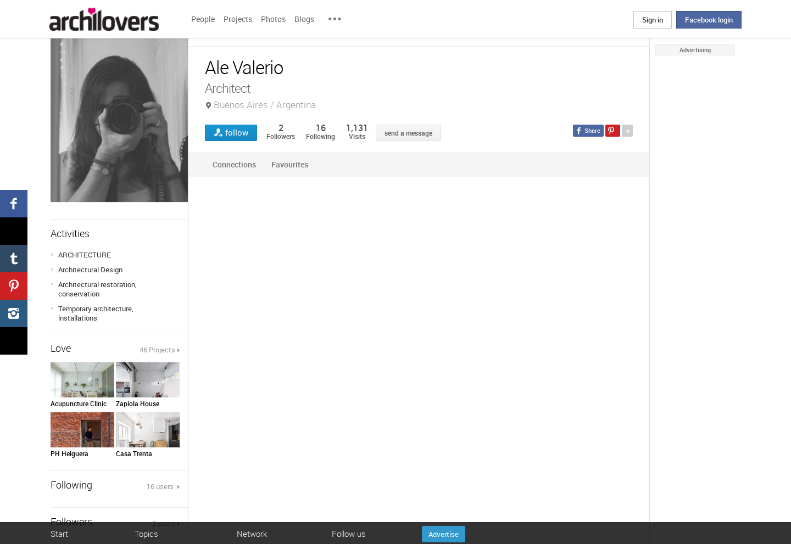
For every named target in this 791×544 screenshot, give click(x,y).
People (203, 19)
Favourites (289, 164)
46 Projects (157, 349)
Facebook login (709, 20)
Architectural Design (90, 269)
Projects (238, 19)
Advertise (443, 534)
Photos (273, 19)
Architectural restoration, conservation (97, 289)
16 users (161, 486)
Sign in (652, 20)
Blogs (304, 19)
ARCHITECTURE (84, 255)
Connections (234, 164)
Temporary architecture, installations (95, 313)
